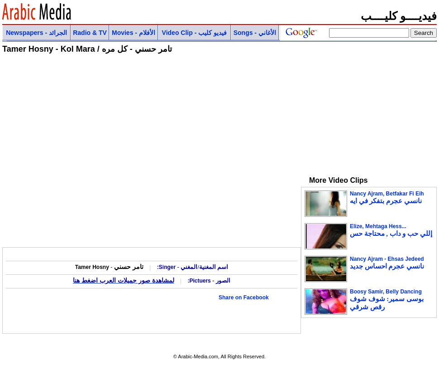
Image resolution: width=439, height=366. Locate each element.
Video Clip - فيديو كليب (194, 32)
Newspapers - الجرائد (36, 32)
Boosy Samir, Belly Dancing (387, 299)
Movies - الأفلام (133, 32)
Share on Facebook (244, 297)
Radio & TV (90, 32)
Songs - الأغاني (255, 32)
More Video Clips (334, 180)
